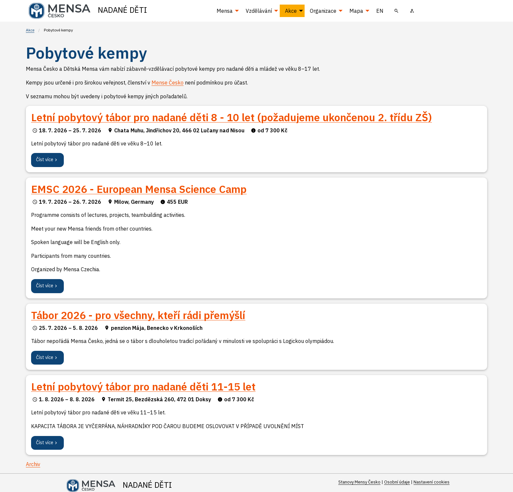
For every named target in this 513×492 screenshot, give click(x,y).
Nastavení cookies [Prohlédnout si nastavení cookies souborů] (432, 482)
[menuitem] (396, 11)
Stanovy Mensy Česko (359, 482)
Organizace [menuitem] (323, 11)
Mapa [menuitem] (356, 11)
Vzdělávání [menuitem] (259, 11)
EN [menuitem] (379, 11)
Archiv (33, 464)
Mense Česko (167, 82)
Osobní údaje (397, 482)
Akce (30, 30)
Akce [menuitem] (291, 11)
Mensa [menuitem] (225, 11)
